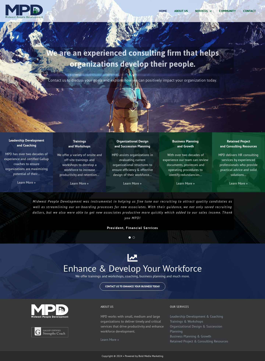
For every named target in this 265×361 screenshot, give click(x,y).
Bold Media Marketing (150, 356)
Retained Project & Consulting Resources (199, 341)
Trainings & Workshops (186, 321)
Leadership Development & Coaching (196, 316)
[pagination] (130, 237)
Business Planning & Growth (190, 336)
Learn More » (110, 339)
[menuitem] (163, 11)
